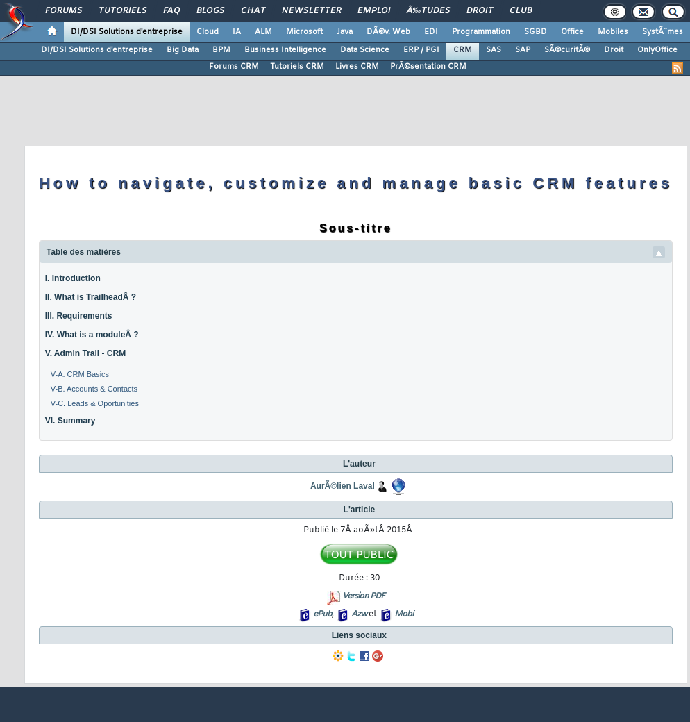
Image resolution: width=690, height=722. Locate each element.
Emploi (374, 11)
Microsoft (304, 32)
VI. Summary (70, 421)
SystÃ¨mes (662, 32)
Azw (359, 614)
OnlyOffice (657, 50)
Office (572, 32)
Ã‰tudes (428, 11)
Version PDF (363, 596)
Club (520, 11)
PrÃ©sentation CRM (428, 67)
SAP (522, 50)
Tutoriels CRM (297, 67)
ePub (322, 614)
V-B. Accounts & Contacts (94, 389)
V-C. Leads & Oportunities (95, 403)
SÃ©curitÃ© (567, 50)
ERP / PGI (421, 50)
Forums (63, 11)
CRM (462, 50)
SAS (493, 50)
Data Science (364, 50)
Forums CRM (234, 67)
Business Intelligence (285, 50)
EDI (431, 32)
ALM (263, 32)
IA (237, 32)
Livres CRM (357, 67)
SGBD (535, 32)
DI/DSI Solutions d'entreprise (127, 32)
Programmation (481, 32)
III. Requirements (78, 316)
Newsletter (311, 11)
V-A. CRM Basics (80, 374)
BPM (221, 50)
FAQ (171, 11)
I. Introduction (73, 278)
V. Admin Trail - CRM (85, 353)
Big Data (183, 50)
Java (345, 32)
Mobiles (613, 32)
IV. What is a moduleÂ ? (92, 334)
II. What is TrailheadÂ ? (90, 297)
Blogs (210, 11)
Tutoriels (122, 11)
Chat (253, 11)
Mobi (403, 614)
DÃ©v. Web (388, 32)
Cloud (207, 32)
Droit (479, 11)
